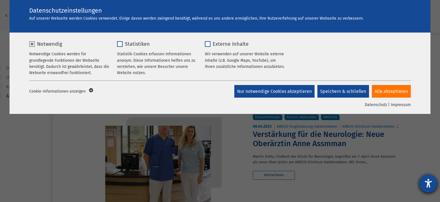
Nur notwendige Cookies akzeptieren (274, 91)
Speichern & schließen (343, 91)
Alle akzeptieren (391, 91)
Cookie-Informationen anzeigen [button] (60, 91)
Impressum (401, 104)
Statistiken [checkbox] (137, 44)
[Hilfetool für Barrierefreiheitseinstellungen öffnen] (428, 183)
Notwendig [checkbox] (49, 44)
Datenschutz (376, 104)
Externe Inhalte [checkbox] (231, 44)
